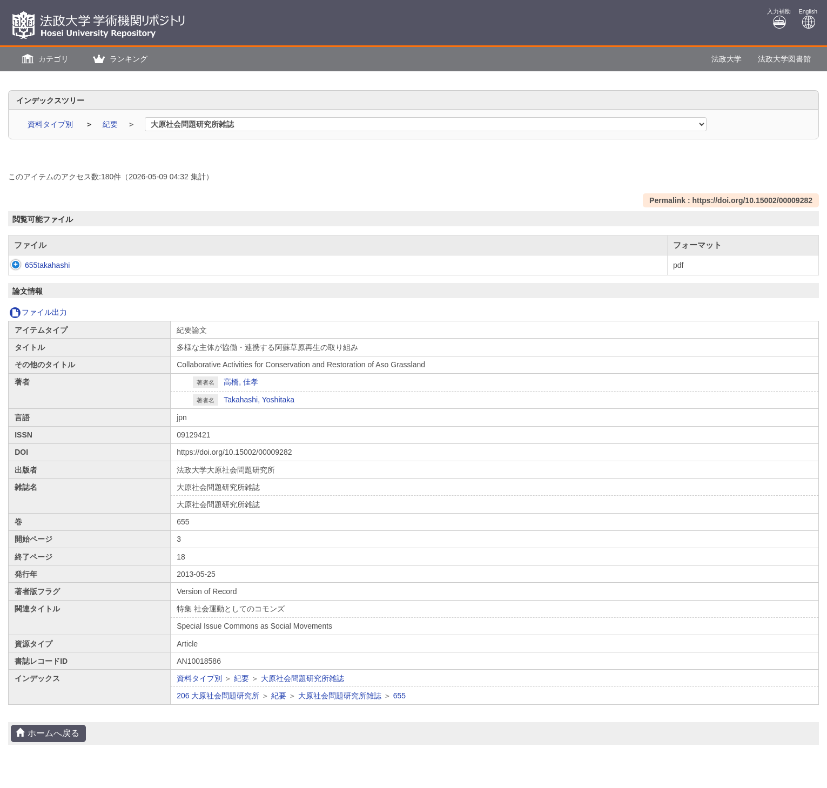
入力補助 (779, 18)
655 (399, 695)
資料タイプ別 (51, 124)
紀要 (111, 124)
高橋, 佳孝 (241, 382)
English (808, 18)
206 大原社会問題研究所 (218, 695)
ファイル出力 (38, 312)
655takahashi (36, 265)
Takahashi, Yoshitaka (259, 399)
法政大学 (726, 59)
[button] (43, 59)
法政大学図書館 (784, 59)
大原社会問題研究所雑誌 (302, 678)
